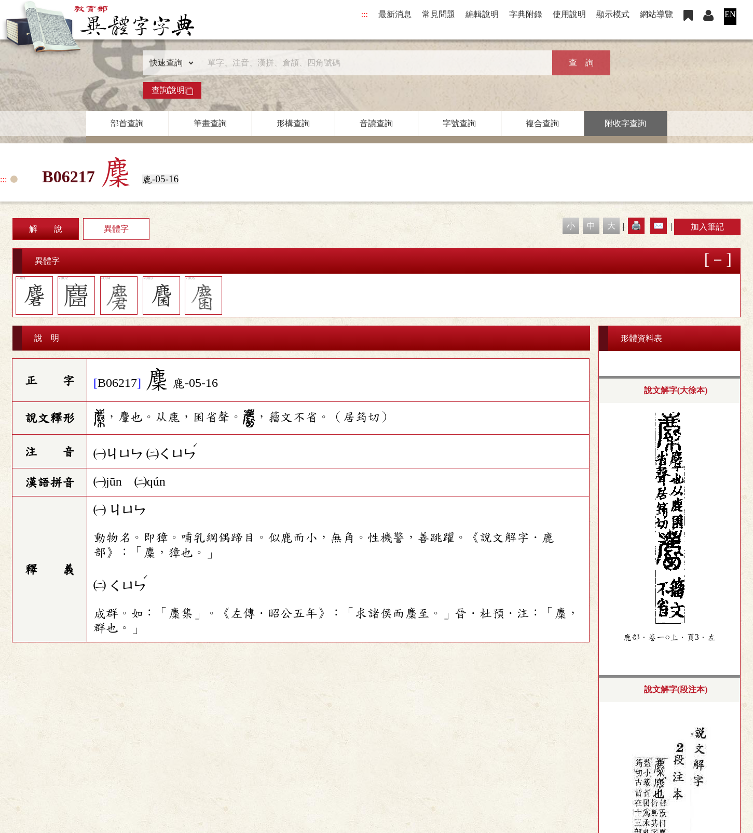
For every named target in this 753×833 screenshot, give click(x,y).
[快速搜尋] (373, 62)
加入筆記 (707, 226)
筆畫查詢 (210, 123)
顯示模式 (612, 14)
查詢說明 (172, 90)
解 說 (45, 228)
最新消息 (395, 14)
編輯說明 (482, 14)
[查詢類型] (169, 62)
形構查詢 (293, 123)
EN (729, 14)
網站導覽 (656, 14)
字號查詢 (459, 123)
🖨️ (636, 225)
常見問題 (438, 14)
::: (364, 14)
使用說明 (569, 14)
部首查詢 (127, 123)
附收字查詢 (625, 123)
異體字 (116, 228)
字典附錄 (525, 14)
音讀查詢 (376, 123)
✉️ (658, 225)
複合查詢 (542, 123)
